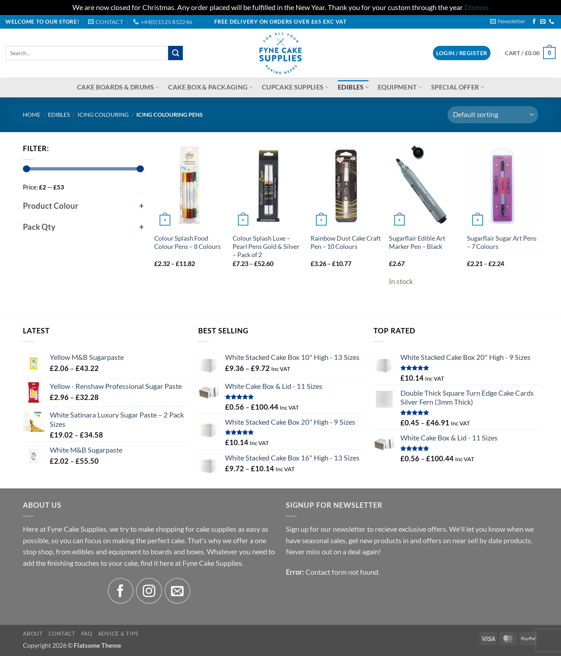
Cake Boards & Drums (118, 87)
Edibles (353, 87)
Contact (62, 633)
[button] (507, 21)
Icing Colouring (103, 114)
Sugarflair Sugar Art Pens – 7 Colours (502, 242)
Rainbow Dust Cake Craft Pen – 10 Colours (346, 242)
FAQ (86, 633)
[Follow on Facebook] (534, 22)
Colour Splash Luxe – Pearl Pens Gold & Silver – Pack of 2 (266, 247)
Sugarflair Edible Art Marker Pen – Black (417, 242)
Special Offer (457, 87)
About (33, 633)
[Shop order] (493, 115)
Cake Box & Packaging (210, 87)
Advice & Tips (118, 633)
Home (31, 114)
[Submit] (175, 53)
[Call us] (551, 22)
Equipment (400, 87)
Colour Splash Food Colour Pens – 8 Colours (187, 242)
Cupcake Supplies (295, 87)
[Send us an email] (543, 22)
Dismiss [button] (476, 7)
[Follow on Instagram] (149, 591)
